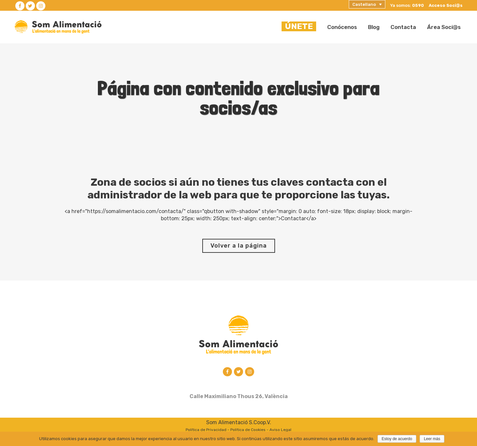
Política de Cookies (248, 430)
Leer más (432, 439)
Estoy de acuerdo (397, 439)
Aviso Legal (280, 430)
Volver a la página (238, 245)
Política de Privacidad (206, 430)
